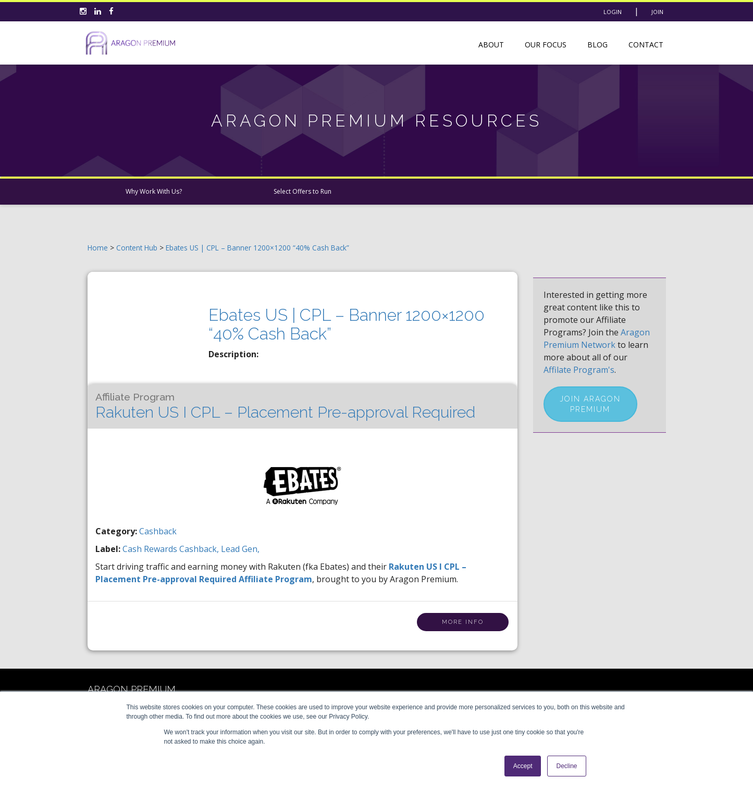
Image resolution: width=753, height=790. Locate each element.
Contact (645, 44)
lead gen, (240, 549)
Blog (597, 44)
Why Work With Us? (154, 191)
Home (98, 248)
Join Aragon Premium (590, 404)
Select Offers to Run (302, 191)
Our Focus (545, 44)
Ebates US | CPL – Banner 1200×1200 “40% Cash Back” (257, 248)
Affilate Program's (579, 369)
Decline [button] (566, 766)
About (491, 44)
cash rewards (150, 549)
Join (657, 12)
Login (612, 12)
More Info (463, 622)
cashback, (200, 549)
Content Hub (136, 248)
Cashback (158, 531)
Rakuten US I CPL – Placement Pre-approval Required (285, 406)
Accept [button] (523, 766)
